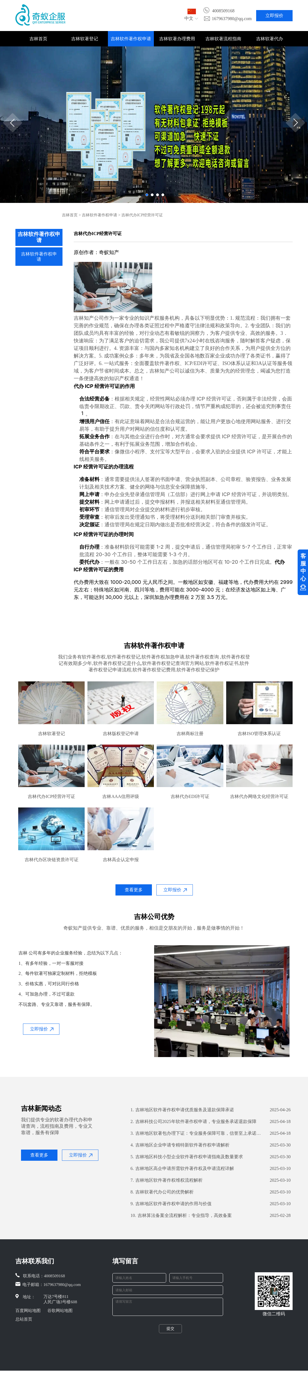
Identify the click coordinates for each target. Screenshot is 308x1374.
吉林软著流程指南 (223, 38)
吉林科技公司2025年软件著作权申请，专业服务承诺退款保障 (193, 1121)
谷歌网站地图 (60, 1310)
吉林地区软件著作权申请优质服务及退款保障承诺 (182, 1110)
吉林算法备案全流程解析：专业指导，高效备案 (181, 1215)
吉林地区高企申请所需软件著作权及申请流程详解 (182, 1168)
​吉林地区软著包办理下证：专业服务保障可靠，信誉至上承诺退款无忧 (197, 1133)
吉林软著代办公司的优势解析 (162, 1192)
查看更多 (134, 889)
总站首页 (23, 1319)
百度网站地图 (28, 1310)
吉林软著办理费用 (177, 38)
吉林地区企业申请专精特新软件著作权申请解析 (180, 1145)
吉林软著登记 (84, 38)
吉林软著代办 (269, 38)
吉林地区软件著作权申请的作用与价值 (171, 1204)
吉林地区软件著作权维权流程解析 (167, 1180)
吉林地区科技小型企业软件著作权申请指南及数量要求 (187, 1157)
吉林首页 (38, 38)
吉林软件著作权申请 (131, 38)
